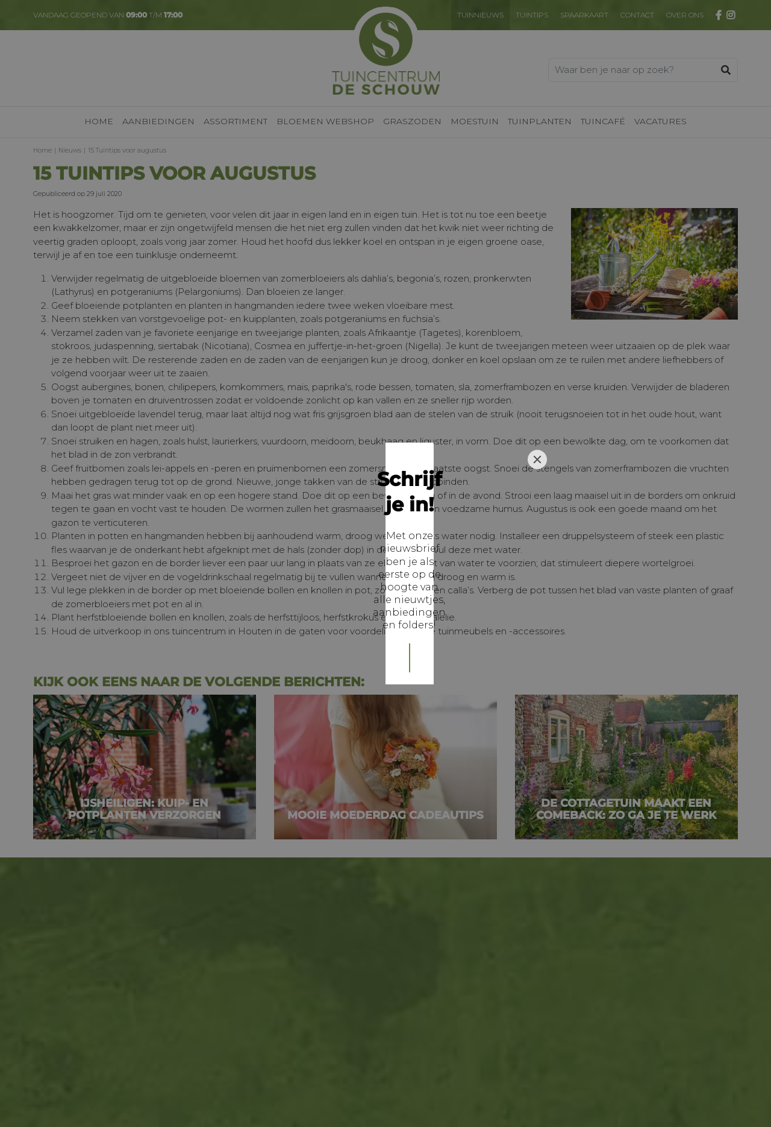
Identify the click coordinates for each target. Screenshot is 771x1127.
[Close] (537, 478)
